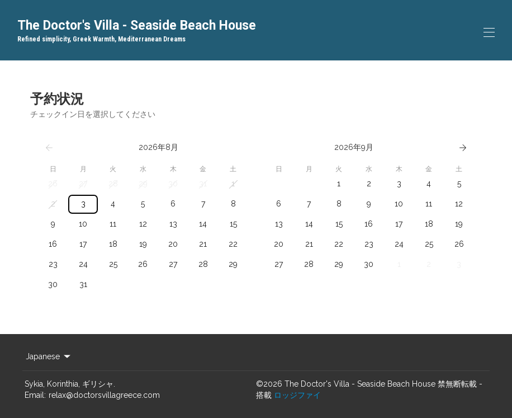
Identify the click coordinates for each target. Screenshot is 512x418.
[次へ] (463, 148)
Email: (35, 395)
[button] (53, 184)
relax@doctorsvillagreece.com (104, 395)
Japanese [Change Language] (49, 356)
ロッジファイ (297, 395)
